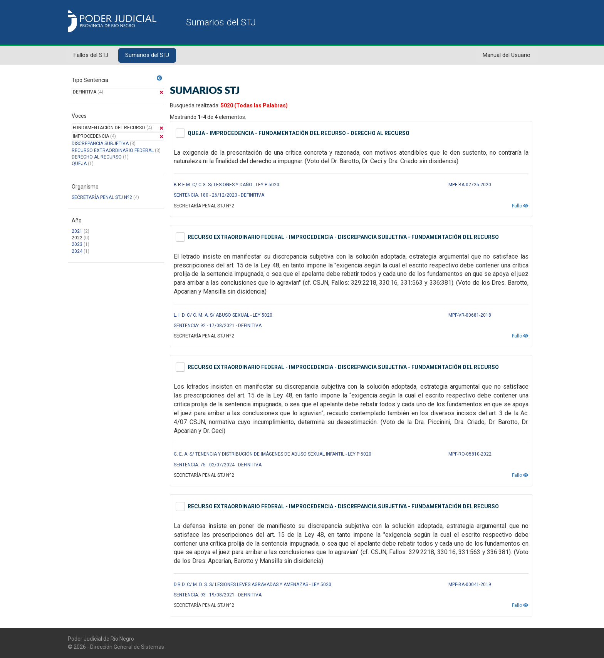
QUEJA (79, 163)
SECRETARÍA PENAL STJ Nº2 (102, 197)
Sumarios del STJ (147, 55)
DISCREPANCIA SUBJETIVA (100, 143)
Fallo (520, 206)
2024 (77, 251)
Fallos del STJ (91, 55)
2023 (77, 244)
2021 (77, 231)
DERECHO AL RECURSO (97, 157)
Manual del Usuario (506, 55)
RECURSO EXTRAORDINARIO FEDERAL (113, 150)
